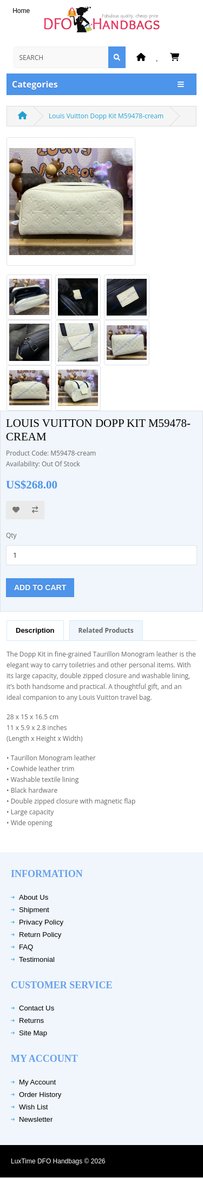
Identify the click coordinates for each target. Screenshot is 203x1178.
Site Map (33, 1033)
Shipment (34, 910)
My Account (37, 1082)
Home (21, 11)
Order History (40, 1094)
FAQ (26, 947)
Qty (11, 535)
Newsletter (36, 1119)
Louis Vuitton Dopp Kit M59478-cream (106, 116)
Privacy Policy (41, 922)
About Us (33, 897)
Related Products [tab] (106, 630)
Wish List (33, 1107)
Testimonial (37, 959)
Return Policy (40, 935)
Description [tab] (35, 630)
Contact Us (36, 1008)
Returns (31, 1020)
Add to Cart (40, 587)
